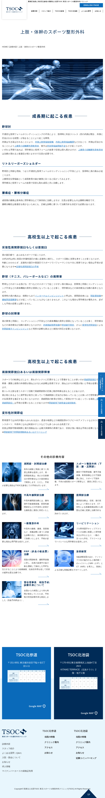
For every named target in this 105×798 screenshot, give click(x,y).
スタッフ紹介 (8, 748)
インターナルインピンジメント (49, 296)
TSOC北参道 (49, 731)
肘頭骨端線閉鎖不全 (56, 146)
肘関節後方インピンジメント (15, 329)
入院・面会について (11, 757)
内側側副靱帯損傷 (51, 325)
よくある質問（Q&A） (12, 753)
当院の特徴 (49, 737)
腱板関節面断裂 (9, 299)
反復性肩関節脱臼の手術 (27, 266)
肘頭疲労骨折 (68, 325)
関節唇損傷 (96, 296)
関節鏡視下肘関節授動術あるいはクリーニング (25, 432)
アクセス (48, 747)
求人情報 (6, 766)
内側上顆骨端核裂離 (44, 142)
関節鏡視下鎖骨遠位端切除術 (62, 403)
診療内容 (6, 744)
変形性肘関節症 (89, 325)
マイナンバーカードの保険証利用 (17, 771)
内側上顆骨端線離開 (65, 142)
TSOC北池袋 (81, 731)
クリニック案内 (51, 742)
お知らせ (6, 762)
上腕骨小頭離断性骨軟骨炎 (26, 146)
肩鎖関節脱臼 (90, 379)
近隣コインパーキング (86, 758)
